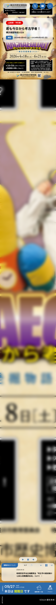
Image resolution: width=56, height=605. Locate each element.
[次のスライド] (33, 559)
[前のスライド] (23, 559)
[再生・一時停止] (46, 565)
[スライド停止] (28, 559)
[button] (41, 565)
